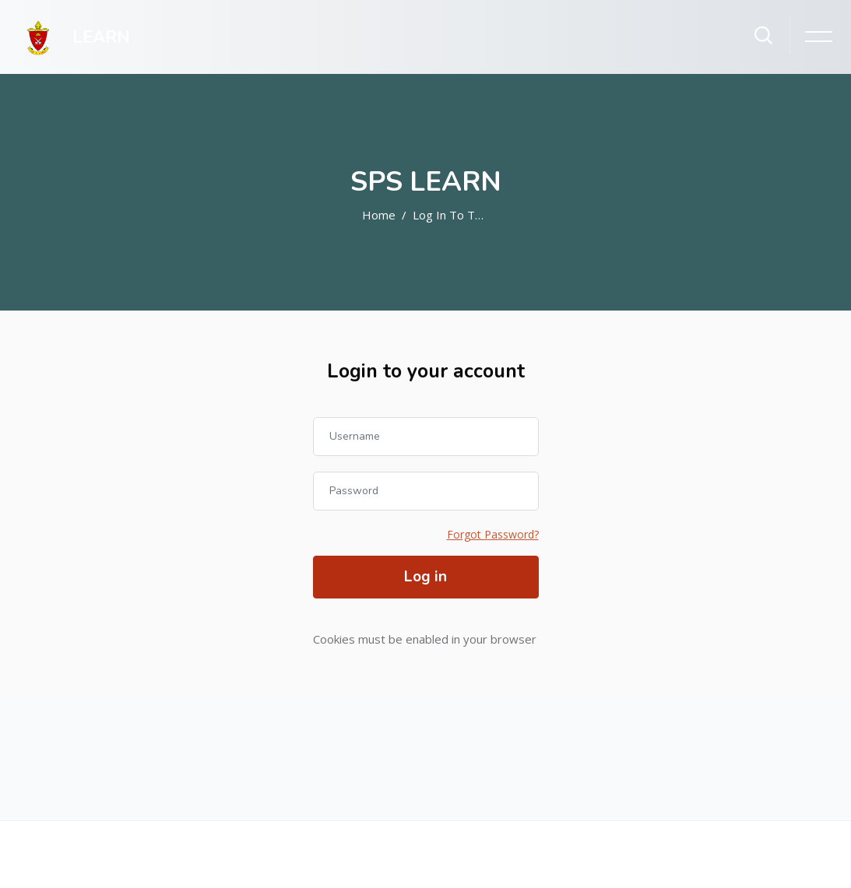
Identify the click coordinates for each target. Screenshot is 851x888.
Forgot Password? (493, 534)
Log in (425, 577)
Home (379, 215)
